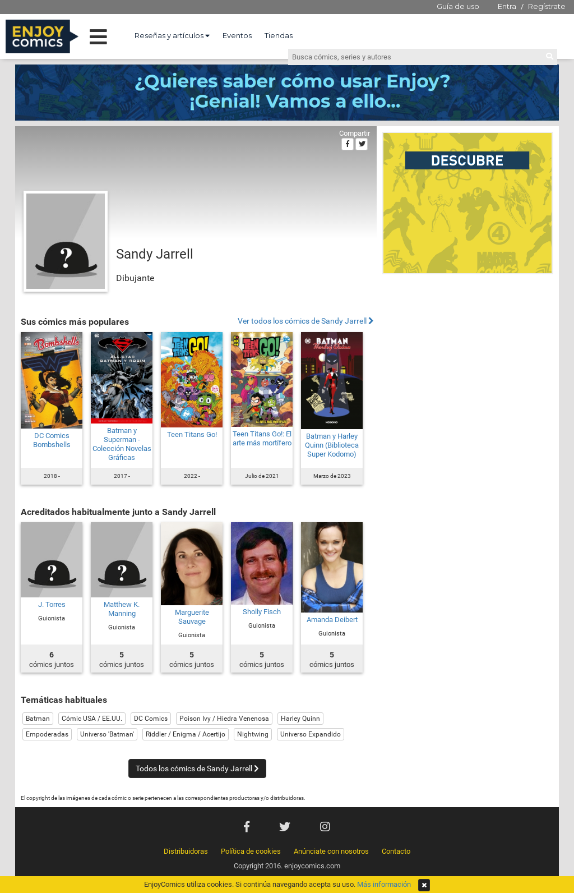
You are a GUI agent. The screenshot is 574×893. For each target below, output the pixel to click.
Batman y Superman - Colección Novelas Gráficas (121, 444)
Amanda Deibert (332, 619)
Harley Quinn (300, 718)
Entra (507, 6)
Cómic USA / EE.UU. (92, 718)
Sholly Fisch (262, 611)
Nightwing (253, 734)
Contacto (396, 851)
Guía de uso (458, 6)
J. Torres (52, 604)
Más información (384, 884)
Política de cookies (251, 851)
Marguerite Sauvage (192, 616)
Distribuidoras (186, 851)
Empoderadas (47, 734)
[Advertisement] (467, 356)
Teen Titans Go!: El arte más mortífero (262, 438)
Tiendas (279, 35)
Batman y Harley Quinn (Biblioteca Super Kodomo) (332, 445)
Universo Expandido (310, 734)
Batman (38, 718)
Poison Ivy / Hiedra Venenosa (224, 718)
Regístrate (547, 6)
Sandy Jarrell (154, 254)
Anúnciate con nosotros (331, 851)
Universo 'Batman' (107, 734)
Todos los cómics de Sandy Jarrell (197, 768)
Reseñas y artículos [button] (172, 35)
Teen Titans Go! (192, 434)
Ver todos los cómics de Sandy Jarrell (306, 321)
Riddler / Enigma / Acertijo (185, 734)
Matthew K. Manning (122, 609)
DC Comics (151, 718)
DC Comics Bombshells (52, 440)
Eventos (237, 35)
